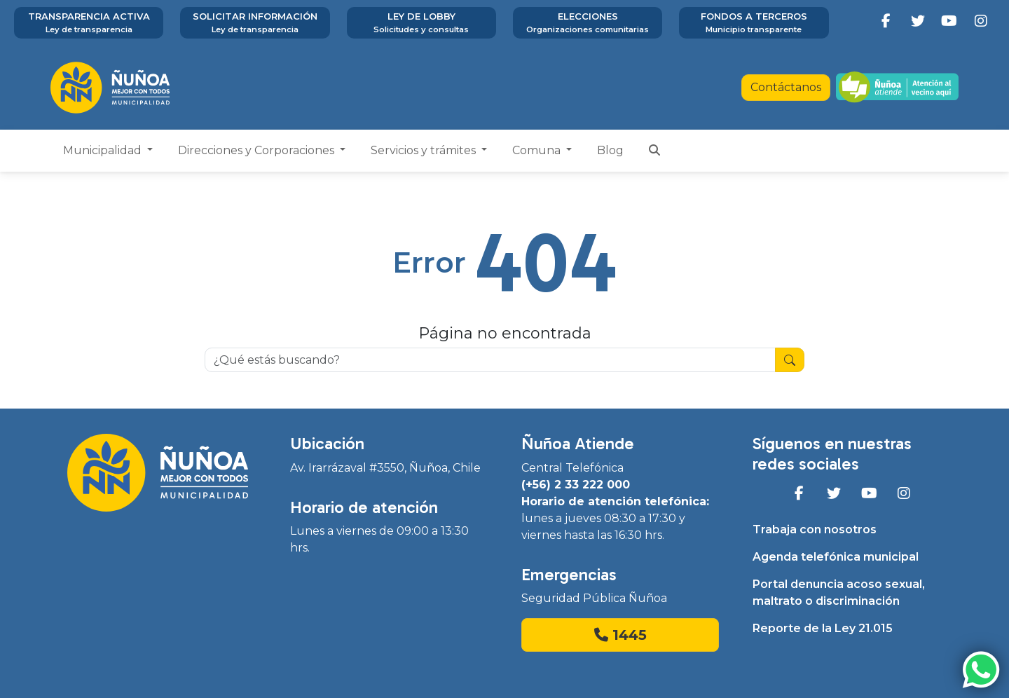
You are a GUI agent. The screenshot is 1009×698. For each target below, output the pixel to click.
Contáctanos (785, 87)
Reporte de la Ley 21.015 (823, 628)
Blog (610, 150)
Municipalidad (103, 150)
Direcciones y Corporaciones (257, 150)
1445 (620, 635)
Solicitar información (254, 23)
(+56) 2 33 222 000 (575, 484)
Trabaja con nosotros (815, 529)
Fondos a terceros (753, 23)
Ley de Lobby (421, 23)
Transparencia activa (88, 23)
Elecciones (587, 23)
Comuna (537, 150)
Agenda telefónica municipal (836, 556)
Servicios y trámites (425, 150)
